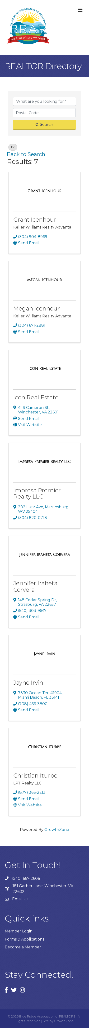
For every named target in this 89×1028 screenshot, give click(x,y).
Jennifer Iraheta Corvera (35, 586)
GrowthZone (56, 829)
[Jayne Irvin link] (44, 654)
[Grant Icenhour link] (44, 191)
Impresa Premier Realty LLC (37, 493)
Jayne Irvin (28, 682)
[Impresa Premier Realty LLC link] (44, 461)
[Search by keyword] (44, 101)
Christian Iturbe (35, 775)
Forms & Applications (24, 939)
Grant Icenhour (34, 219)
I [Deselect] (12, 147)
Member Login (19, 931)
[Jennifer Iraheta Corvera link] (44, 554)
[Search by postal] (44, 112)
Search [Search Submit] (44, 124)
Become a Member (23, 947)
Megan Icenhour (36, 308)
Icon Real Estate (35, 397)
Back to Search (26, 154)
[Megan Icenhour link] (44, 280)
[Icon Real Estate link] (44, 368)
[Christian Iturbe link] (44, 747)
